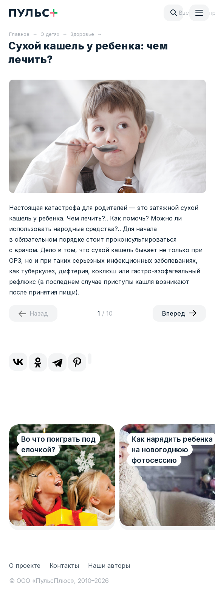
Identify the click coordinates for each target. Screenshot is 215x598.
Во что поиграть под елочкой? (58, 444)
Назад (39, 313)
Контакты (64, 565)
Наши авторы (109, 565)
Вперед (173, 313)
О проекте (24, 565)
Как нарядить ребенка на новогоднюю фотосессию (172, 450)
